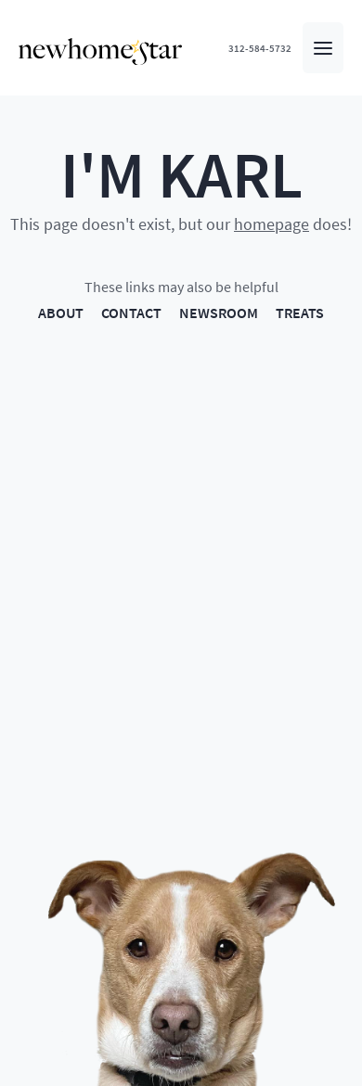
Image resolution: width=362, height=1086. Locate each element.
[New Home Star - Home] (100, 52)
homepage (271, 223)
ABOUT (61, 312)
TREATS (300, 312)
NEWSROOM (218, 312)
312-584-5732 (259, 48)
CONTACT (131, 312)
